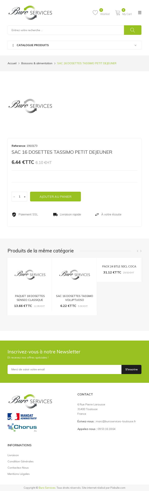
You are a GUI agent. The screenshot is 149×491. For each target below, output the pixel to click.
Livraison (13, 455)
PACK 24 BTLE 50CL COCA (119, 266)
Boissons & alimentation (36, 63)
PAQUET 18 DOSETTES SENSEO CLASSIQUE (30, 298)
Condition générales (21, 461)
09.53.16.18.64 (106, 429)
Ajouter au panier (56, 197)
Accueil (12, 63)
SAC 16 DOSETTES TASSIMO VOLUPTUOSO (74, 298)
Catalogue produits (31, 45)
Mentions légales (19, 474)
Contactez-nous (18, 467)
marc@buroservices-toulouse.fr (116, 421)
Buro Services (47, 487)
